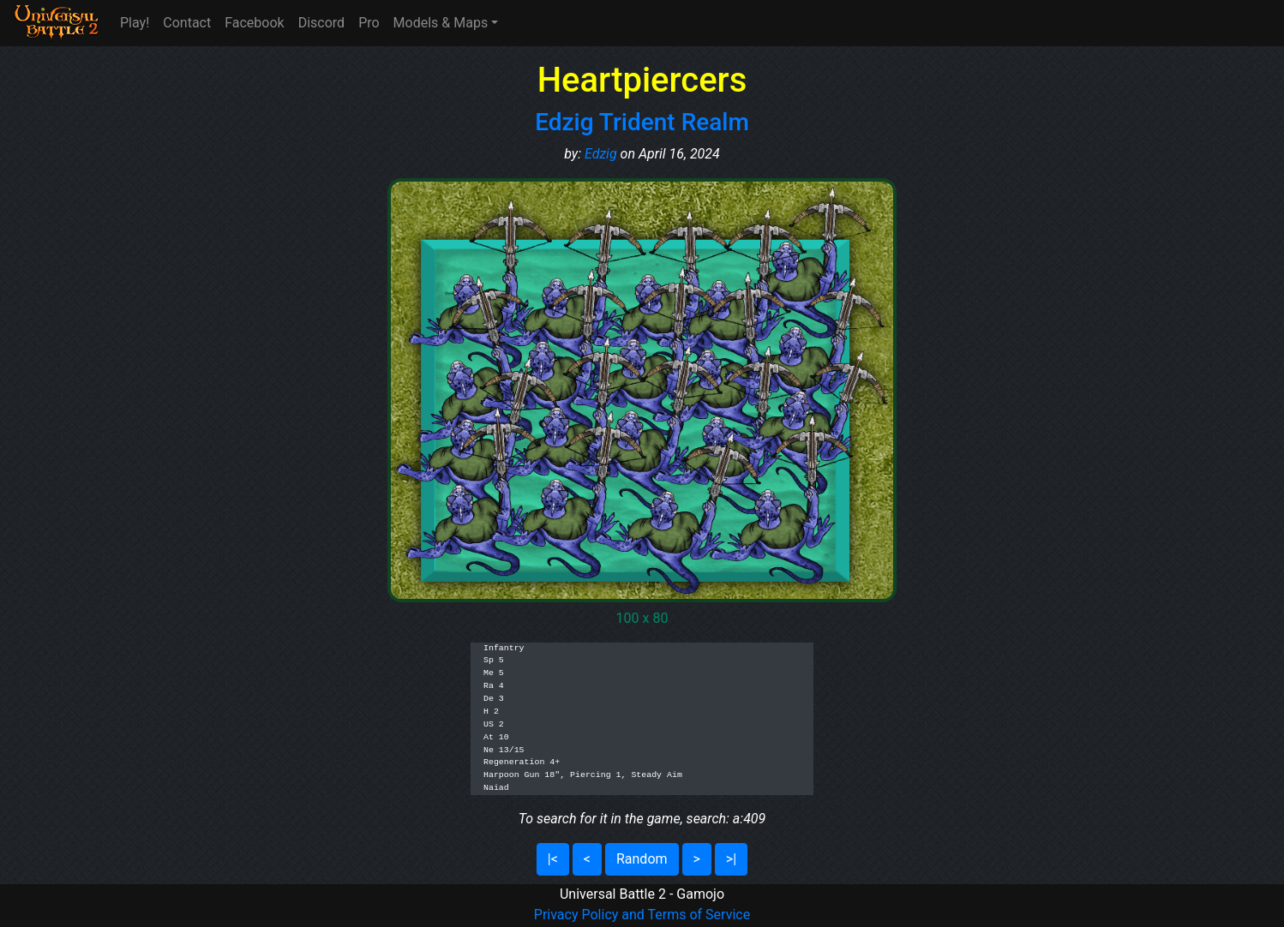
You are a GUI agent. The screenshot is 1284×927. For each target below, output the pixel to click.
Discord (321, 23)
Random (642, 859)
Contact (187, 23)
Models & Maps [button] (441, 23)
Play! (134, 23)
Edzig (601, 154)
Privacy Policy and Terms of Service (642, 914)
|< (553, 859)
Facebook (254, 23)
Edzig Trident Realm (642, 122)
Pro (368, 23)
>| (731, 859)
